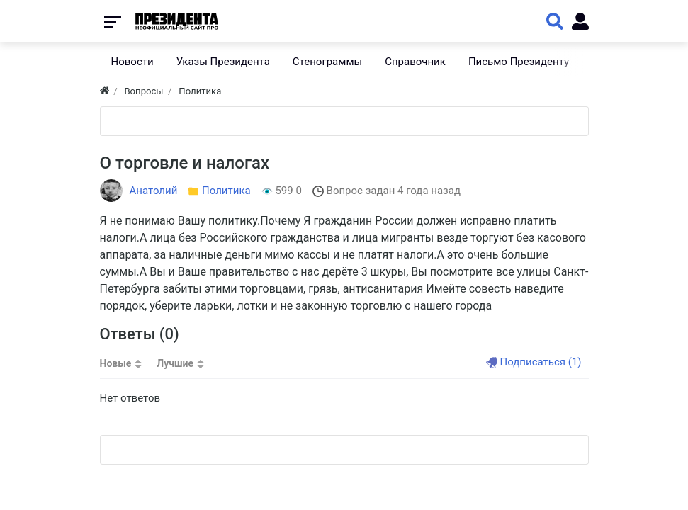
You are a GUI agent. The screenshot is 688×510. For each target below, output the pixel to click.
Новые (116, 363)
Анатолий (154, 190)
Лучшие (175, 363)
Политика (226, 190)
